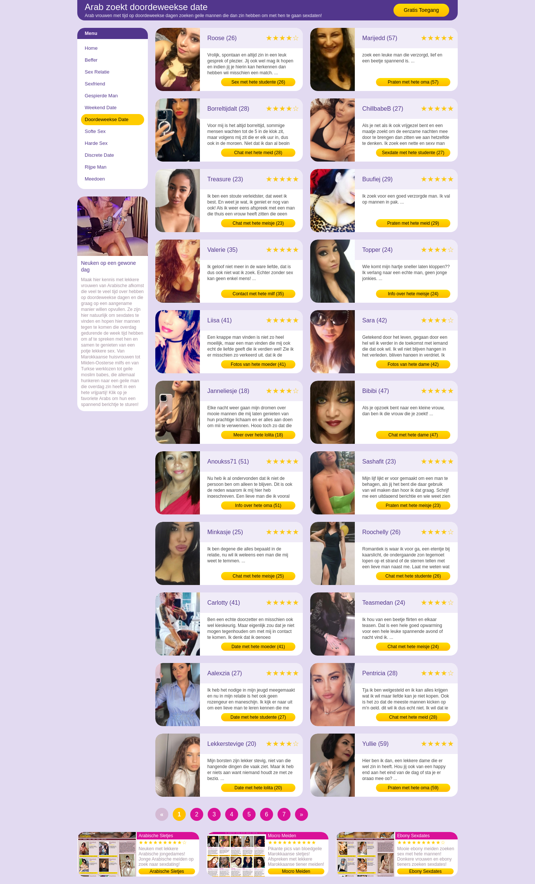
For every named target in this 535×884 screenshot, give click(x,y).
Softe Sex (95, 131)
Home (91, 48)
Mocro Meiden (296, 871)
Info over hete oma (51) (258, 505)
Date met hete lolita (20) (258, 787)
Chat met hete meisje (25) (258, 576)
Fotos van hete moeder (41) (258, 364)
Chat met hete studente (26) (413, 576)
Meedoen (95, 179)
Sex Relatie (97, 72)
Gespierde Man (101, 95)
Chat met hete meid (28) (258, 152)
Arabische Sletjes (167, 871)
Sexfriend (95, 84)
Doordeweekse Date (107, 119)
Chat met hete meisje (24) (413, 646)
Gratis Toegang (421, 10)
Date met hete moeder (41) (258, 646)
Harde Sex (96, 143)
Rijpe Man (96, 167)
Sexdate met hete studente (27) (413, 152)
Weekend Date (101, 107)
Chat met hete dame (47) (413, 435)
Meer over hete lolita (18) (258, 435)
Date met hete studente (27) (258, 717)
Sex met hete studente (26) (258, 82)
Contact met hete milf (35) (258, 293)
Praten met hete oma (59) (413, 787)
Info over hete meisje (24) (413, 293)
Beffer (91, 60)
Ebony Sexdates (425, 871)
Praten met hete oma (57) (413, 82)
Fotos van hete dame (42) (413, 364)
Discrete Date (99, 155)
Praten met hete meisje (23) (413, 505)
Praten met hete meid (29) (413, 223)
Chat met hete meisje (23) (258, 223)
